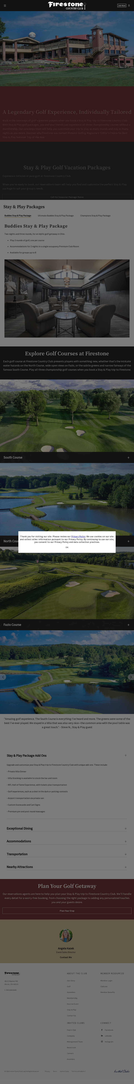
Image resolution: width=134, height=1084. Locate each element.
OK (67, 547)
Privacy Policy (78, 536)
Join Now (122, 5)
